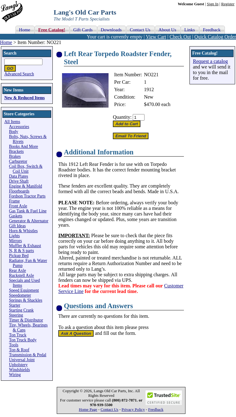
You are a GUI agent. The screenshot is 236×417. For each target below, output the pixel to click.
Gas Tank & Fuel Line (28, 211)
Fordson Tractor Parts (27, 196)
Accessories (19, 126)
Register (227, 4)
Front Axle (18, 206)
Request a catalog (210, 61)
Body (13, 131)
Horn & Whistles (23, 230)
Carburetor (18, 161)
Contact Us (109, 409)
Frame (14, 201)
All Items (12, 121)
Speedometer (20, 295)
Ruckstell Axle (21, 275)
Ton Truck (17, 335)
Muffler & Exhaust (25, 245)
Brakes (15, 156)
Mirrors (15, 240)
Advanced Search (19, 74)
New (148, 97)
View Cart (156, 36)
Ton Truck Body (23, 340)
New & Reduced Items (24, 97)
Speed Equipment (24, 290)
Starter (14, 305)
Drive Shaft (19, 181)
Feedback (155, 409)
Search (10, 53)
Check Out (180, 36)
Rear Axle (17, 270)
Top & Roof (19, 350)
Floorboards (19, 191)
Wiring (15, 374)
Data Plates (18, 176)
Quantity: (122, 117)
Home (6, 42)
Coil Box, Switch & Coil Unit (25, 169)
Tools (13, 345)
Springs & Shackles (25, 300)
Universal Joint (22, 359)
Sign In (212, 4)
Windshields (19, 369)
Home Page (88, 409)
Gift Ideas (17, 226)
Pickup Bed (19, 255)
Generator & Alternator (28, 221)
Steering (16, 315)
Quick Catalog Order (215, 36)
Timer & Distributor (26, 320)
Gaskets (15, 216)
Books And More (23, 146)
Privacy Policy (133, 409)
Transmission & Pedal (27, 355)
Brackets (16, 151)
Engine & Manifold (25, 186)
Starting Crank (21, 310)
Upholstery (18, 364)
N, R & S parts (21, 250)
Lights (14, 235)
